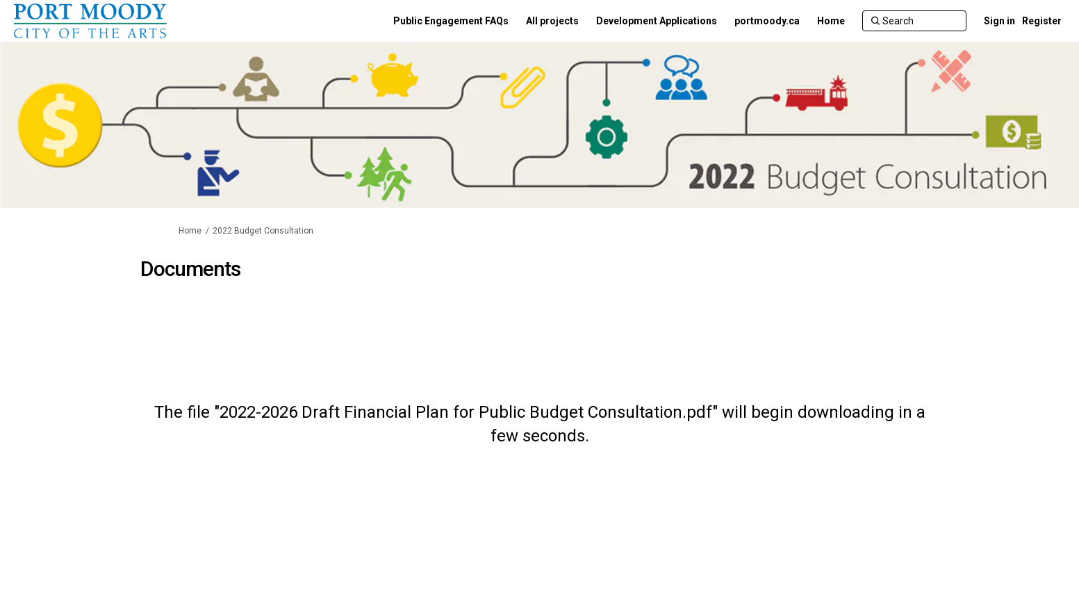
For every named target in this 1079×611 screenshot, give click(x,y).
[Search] (914, 20)
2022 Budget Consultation (263, 231)
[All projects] (552, 21)
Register (1042, 20)
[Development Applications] (656, 21)
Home (190, 231)
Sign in (999, 20)
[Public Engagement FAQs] (451, 21)
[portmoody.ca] (767, 21)
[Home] (831, 21)
